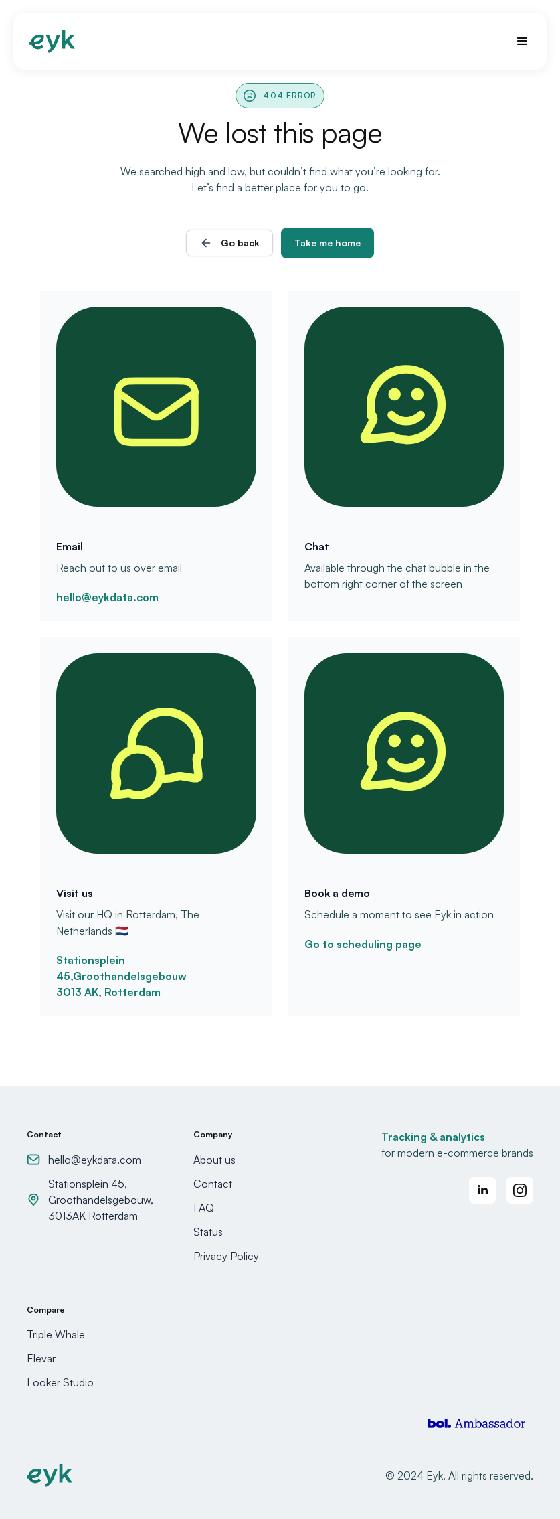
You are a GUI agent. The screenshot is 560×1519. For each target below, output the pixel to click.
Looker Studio (60, 1382)
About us (214, 1159)
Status (208, 1231)
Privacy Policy (226, 1256)
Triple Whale (56, 1334)
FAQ (203, 1207)
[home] (52, 41)
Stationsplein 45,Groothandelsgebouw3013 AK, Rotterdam (121, 976)
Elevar (41, 1358)
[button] (516, 41)
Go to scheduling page (363, 944)
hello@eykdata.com (107, 597)
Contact (212, 1183)
